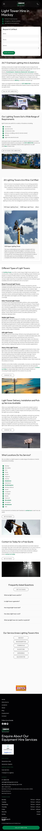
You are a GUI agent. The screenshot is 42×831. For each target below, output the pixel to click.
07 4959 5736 (5, 780)
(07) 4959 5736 (26, 83)
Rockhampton (10, 72)
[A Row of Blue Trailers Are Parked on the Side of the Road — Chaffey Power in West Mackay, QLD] (21, 161)
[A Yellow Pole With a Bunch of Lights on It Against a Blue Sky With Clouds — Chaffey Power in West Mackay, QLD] (21, 227)
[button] (4, 4)
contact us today (10, 554)
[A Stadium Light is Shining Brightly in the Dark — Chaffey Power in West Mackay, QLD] (21, 569)
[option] (21, 688)
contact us (28, 510)
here (5, 146)
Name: (4, 33)
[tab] (11, 207)
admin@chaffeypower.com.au (10, 782)
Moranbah (31, 72)
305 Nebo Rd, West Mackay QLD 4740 (12, 784)
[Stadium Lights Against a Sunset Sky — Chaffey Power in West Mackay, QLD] (21, 386)
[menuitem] (21, 700)
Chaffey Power (7, 272)
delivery (17, 80)
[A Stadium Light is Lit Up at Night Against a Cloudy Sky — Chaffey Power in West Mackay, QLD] (21, 440)
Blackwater (24, 72)
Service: (5, 45)
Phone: (4, 39)
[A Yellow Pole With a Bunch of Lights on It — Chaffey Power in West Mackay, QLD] (21, 527)
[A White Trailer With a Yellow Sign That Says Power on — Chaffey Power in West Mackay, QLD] (21, 102)
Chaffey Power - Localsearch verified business (8, 749)
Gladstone (18, 72)
